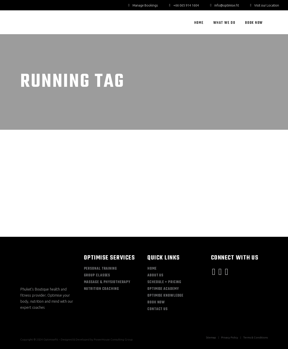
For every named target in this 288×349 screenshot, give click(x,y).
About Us (155, 275)
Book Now (156, 302)
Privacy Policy (229, 337)
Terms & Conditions (255, 337)
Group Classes (97, 275)
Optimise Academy (163, 289)
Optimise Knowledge (165, 296)
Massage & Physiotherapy (107, 282)
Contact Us (157, 309)
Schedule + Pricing (164, 282)
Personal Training (100, 269)
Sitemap (211, 337)
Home (152, 269)
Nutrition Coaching (101, 289)
